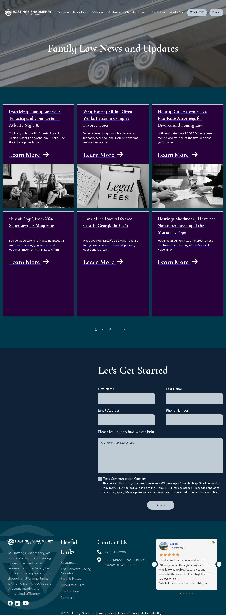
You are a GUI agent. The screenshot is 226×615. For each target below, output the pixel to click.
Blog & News (70, 569)
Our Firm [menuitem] (113, 12)
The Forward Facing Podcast (75, 561)
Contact (66, 588)
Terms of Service (127, 603)
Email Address (108, 408)
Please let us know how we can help (126, 428)
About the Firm (72, 575)
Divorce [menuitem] (61, 12)
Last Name (174, 388)
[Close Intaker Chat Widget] (214, 495)
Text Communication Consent (124, 470)
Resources (68, 553)
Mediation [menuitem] (98, 12)
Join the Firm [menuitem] (176, 12)
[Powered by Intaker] (194, 607)
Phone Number (177, 408)
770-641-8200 (116, 543)
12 (124, 328)
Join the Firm (70, 582)
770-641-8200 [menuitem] (197, 12)
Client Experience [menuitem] (135, 12)
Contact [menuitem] (216, 12)
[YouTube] (24, 593)
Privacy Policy (106, 603)
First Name (106, 388)
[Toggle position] (206, 495)
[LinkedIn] (17, 593)
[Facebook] (10, 593)
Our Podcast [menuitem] (158, 12)
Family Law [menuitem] (79, 12)
